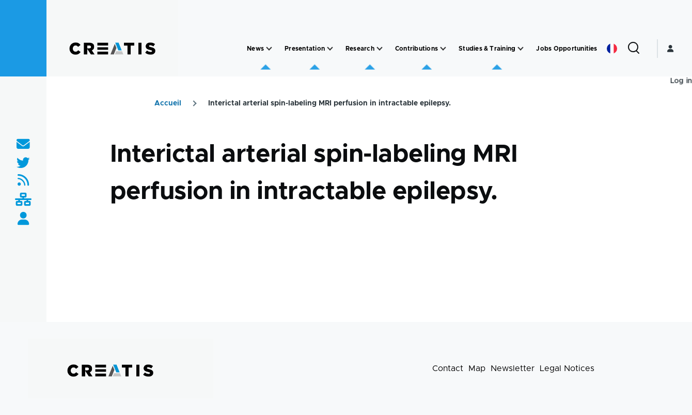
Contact (447, 368)
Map (476, 368)
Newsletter (512, 368)
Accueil (167, 103)
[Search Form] (634, 48)
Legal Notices (567, 368)
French (612, 48)
